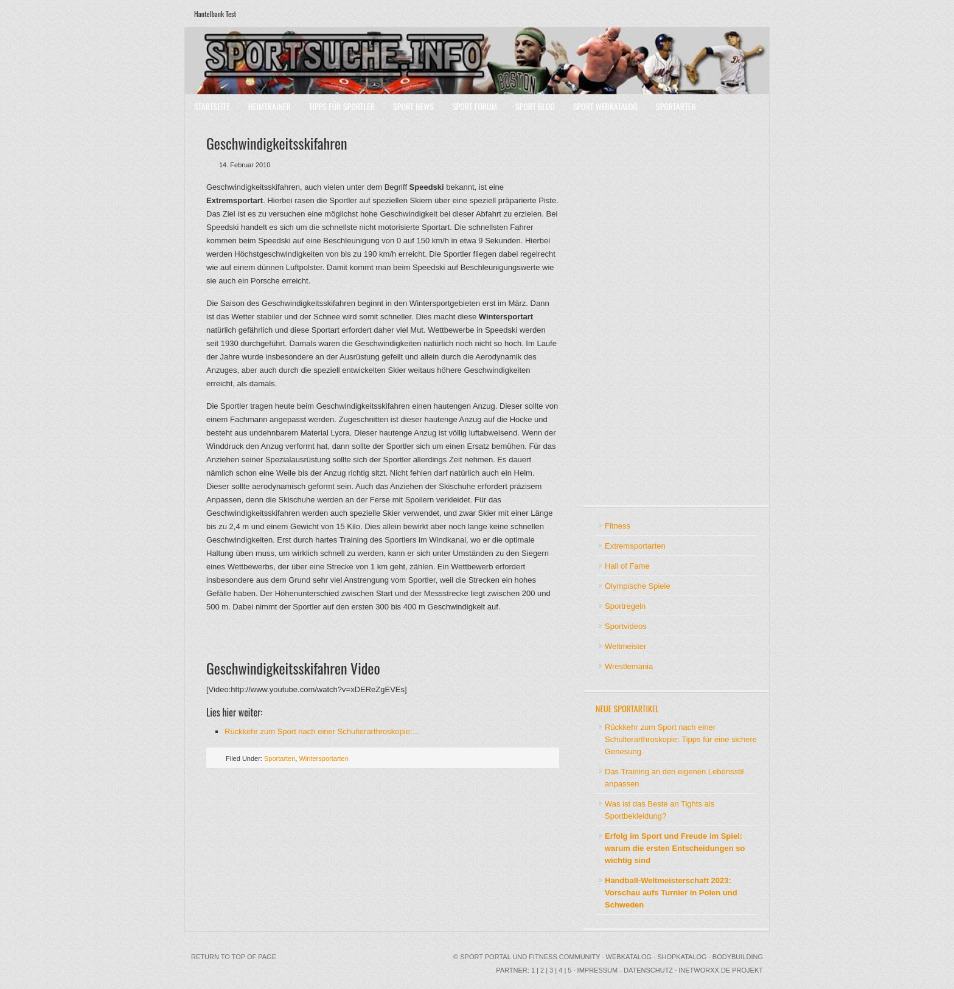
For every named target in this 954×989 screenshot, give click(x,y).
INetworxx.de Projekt (720, 970)
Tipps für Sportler (342, 106)
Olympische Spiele (637, 586)
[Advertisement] (632, 310)
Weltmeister (625, 646)
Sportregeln (625, 606)
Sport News (413, 106)
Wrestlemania (629, 666)
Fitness (617, 525)
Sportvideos (626, 626)
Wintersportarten (323, 758)
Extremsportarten (635, 545)
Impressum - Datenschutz (625, 970)
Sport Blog (535, 106)
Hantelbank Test (215, 14)
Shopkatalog (682, 956)
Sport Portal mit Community (477, 60)
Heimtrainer (269, 106)
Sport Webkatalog (605, 106)
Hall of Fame (627, 566)
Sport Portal (485, 956)
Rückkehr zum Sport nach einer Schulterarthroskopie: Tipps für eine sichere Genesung (681, 739)
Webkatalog (629, 956)
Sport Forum (474, 106)
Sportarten (676, 106)
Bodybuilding (737, 956)
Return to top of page (233, 956)
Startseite (212, 106)
